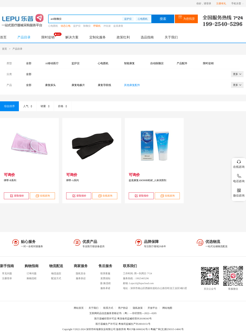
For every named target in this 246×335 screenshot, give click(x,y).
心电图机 (143, 18)
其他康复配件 (132, 85)
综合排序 (9, 106)
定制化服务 (97, 37)
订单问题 (31, 273)
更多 (237, 74)
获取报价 (16, 195)
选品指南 (147, 37)
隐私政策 (138, 308)
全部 (28, 63)
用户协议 (123, 308)
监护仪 (128, 18)
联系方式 (108, 308)
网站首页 (79, 308)
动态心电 (66, 25)
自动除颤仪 (157, 63)
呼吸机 (97, 25)
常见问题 (7, 273)
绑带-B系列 (10, 180)
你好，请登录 (203, 3)
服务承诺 (105, 288)
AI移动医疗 (52, 63)
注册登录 (7, 278)
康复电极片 (78, 85)
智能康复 (129, 63)
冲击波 (107, 25)
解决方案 (72, 37)
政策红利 (123, 37)
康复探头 (50, 85)
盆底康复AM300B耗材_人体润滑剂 (147, 180)
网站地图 (167, 308)
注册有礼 (221, 3)
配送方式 (56, 278)
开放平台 (152, 308)
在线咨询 (42, 195)
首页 (3, 37)
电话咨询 (239, 177)
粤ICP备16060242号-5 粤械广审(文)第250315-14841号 (155, 329)
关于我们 (171, 37)
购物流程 (31, 278)
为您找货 (186, 18)
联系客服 (105, 273)
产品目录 (24, 37)
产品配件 (182, 63)
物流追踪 (56, 273)
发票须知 (105, 278)
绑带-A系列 (72, 180)
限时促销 (48, 37)
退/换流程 (105, 283)
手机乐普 (237, 3)
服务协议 (81, 278)
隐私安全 (81, 273)
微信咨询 (239, 192)
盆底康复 (118, 25)
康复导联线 (104, 85)
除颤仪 (87, 25)
